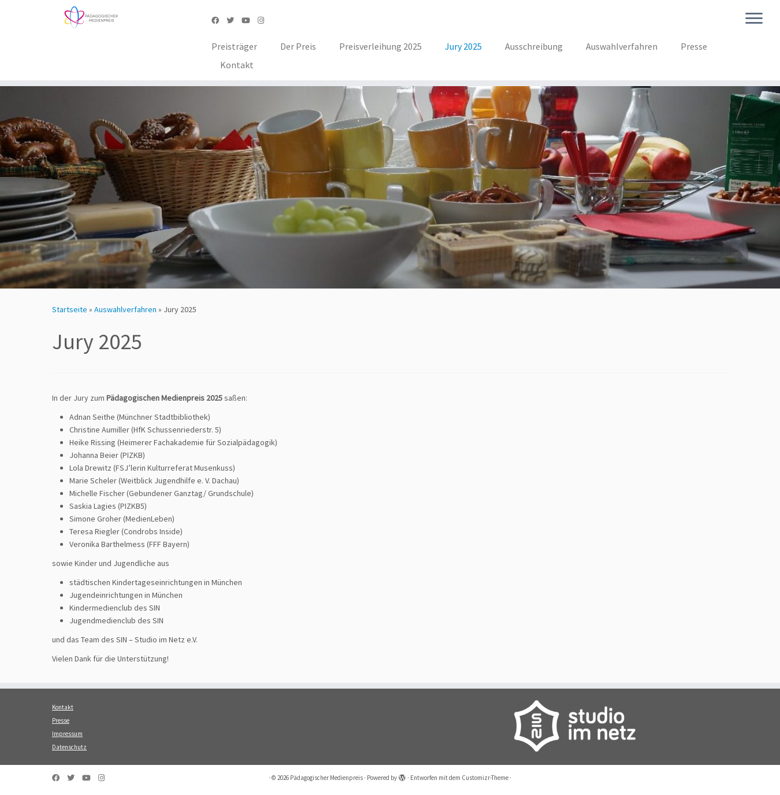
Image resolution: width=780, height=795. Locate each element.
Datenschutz (69, 747)
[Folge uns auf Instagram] (265, 20)
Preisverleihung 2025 (380, 46)
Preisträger (234, 46)
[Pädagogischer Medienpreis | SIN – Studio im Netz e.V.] (90, 17)
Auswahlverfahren (622, 46)
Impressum (67, 734)
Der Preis (298, 46)
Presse (694, 46)
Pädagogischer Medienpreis (326, 778)
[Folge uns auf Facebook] (218, 20)
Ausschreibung (534, 46)
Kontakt (237, 65)
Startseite (69, 309)
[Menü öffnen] (754, 19)
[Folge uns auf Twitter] (234, 20)
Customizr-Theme (485, 778)
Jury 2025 (463, 46)
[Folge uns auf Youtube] (250, 20)
